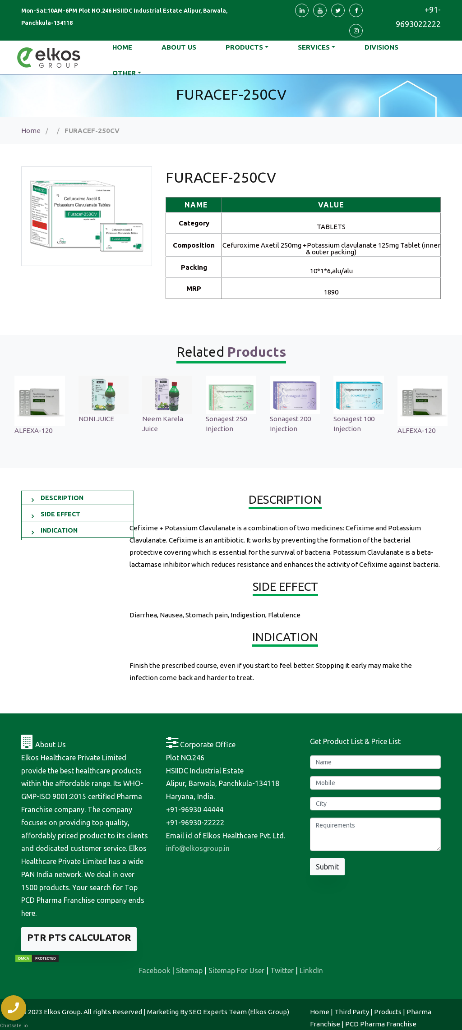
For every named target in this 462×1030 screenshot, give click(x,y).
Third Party (351, 1012)
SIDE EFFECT (60, 514)
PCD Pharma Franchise (380, 1024)
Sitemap (189, 970)
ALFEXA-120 (48, 430)
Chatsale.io (13, 1026)
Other (124, 73)
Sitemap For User (236, 970)
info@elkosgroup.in (198, 848)
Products (244, 47)
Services (314, 47)
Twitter (282, 970)
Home (31, 130)
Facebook (154, 970)
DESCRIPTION (62, 497)
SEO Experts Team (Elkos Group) (239, 1012)
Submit (327, 867)
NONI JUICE (111, 419)
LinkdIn (311, 970)
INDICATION (59, 530)
